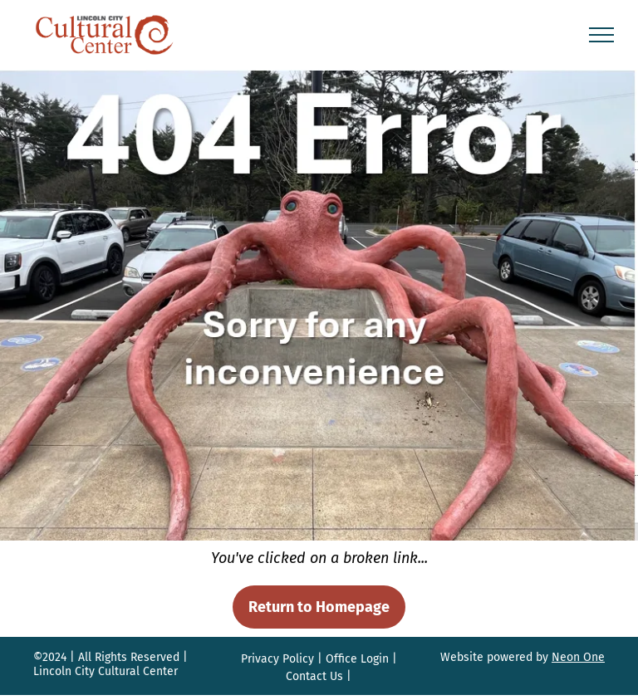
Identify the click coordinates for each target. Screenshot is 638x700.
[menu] (601, 34)
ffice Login (361, 659)
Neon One (578, 657)
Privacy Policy (277, 659)
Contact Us (314, 676)
